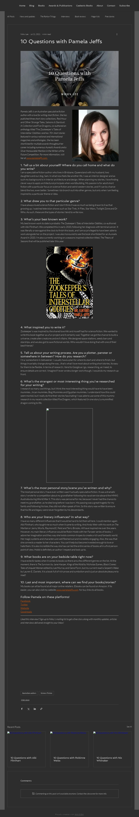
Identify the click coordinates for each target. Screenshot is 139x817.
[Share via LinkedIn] (35, 709)
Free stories (109, 16)
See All (129, 726)
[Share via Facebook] (22, 709)
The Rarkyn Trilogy (48, 16)
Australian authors (29, 693)
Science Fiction (46, 693)
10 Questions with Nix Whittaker (109, 759)
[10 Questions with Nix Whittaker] (112, 742)
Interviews (65, 16)
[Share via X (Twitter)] (28, 709)
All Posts (10, 16)
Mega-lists (95, 16)
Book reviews (80, 16)
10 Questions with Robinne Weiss (69, 759)
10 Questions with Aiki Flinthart (23, 759)
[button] (41, 6)
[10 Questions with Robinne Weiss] (69, 742)
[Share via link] (41, 709)
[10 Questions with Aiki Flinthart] (26, 742)
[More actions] (117, 34)
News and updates (27, 16)
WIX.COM (79, 814)
